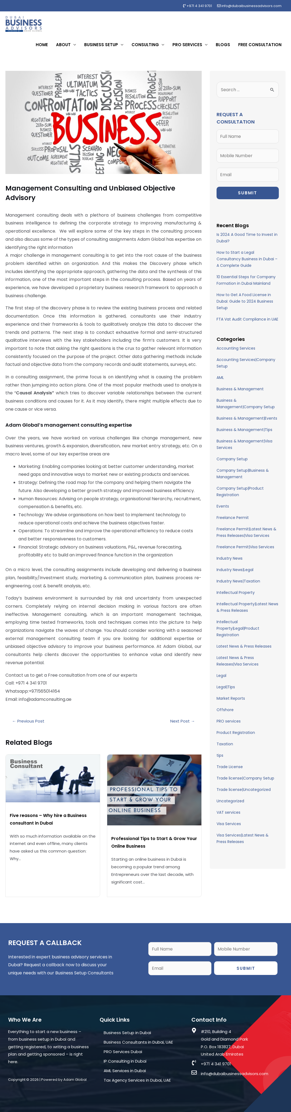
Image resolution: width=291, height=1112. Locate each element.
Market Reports (231, 698)
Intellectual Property (236, 592)
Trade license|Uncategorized (244, 789)
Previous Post (28, 721)
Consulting (145, 44)
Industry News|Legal (235, 569)
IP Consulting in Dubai (125, 1061)
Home (42, 44)
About (63, 44)
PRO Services (187, 44)
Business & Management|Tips (244, 429)
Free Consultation (260, 44)
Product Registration (236, 732)
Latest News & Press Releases (244, 646)
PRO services (229, 721)
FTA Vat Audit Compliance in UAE (247, 319)
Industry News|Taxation (238, 581)
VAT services (228, 812)
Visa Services (229, 823)
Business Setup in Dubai (127, 1032)
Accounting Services (236, 348)
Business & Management (240, 389)
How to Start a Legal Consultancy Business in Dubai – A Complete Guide (247, 259)
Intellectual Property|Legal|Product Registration (238, 628)
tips (220, 755)
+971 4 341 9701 (197, 5)
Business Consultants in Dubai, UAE (138, 1042)
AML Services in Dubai (125, 1070)
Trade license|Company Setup (245, 778)
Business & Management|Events (247, 418)
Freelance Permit (233, 517)
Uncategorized (230, 801)
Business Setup (101, 44)
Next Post (182, 721)
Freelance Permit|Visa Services (245, 547)
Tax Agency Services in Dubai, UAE (137, 1080)
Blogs (223, 44)
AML (220, 377)
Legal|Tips (226, 687)
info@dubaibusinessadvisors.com (249, 5)
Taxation (225, 744)
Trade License (230, 766)
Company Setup (232, 459)
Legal (221, 675)
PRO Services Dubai (123, 1051)
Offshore (225, 709)
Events (223, 506)
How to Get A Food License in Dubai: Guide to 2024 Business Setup (245, 301)
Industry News (230, 558)
